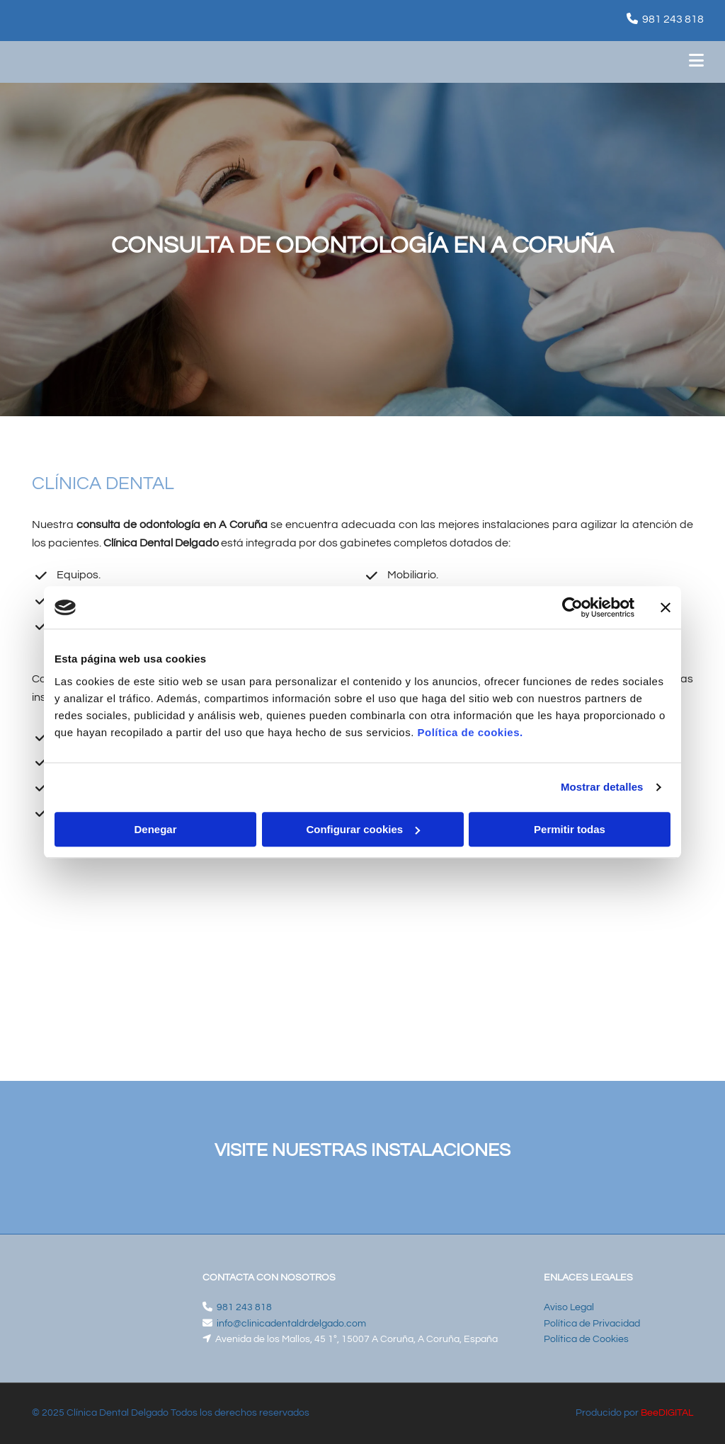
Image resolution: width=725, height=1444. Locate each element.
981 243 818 (673, 19)
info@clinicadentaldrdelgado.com (291, 1324)
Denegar (155, 829)
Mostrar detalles (602, 787)
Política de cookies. (470, 732)
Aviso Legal (569, 1307)
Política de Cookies (586, 1339)
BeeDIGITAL (667, 1413)
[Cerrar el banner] (665, 607)
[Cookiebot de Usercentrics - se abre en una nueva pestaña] (572, 607)
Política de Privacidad (592, 1324)
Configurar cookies (363, 829)
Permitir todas (569, 829)
